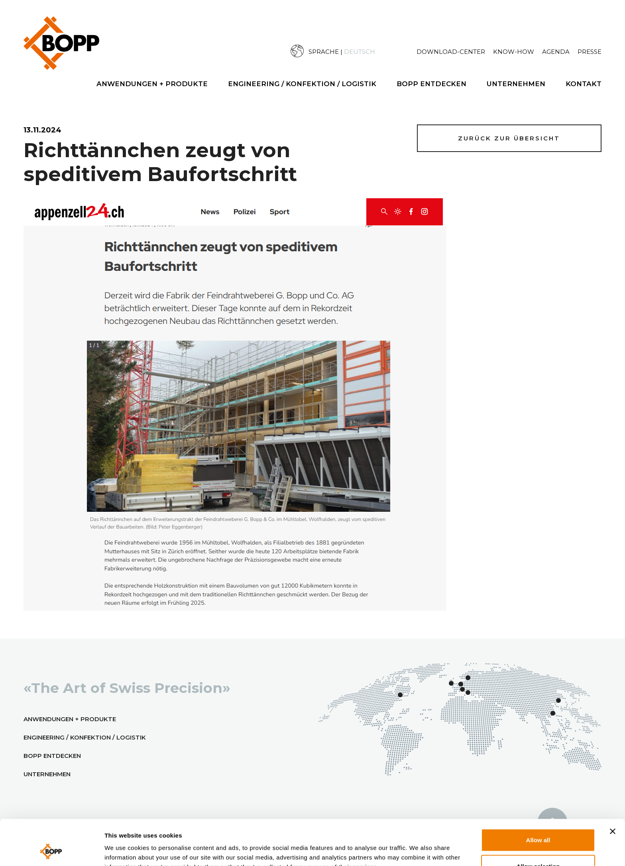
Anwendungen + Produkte (152, 84)
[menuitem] (354, 51)
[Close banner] (612, 788)
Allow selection (538, 823)
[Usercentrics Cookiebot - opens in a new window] (51, 850)
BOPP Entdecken (431, 84)
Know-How (513, 51)
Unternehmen (516, 84)
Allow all (538, 797)
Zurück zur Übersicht (509, 138)
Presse (589, 51)
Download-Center (451, 51)
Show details (430, 849)
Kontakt (583, 84)
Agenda (556, 51)
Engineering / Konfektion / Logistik (302, 84)
